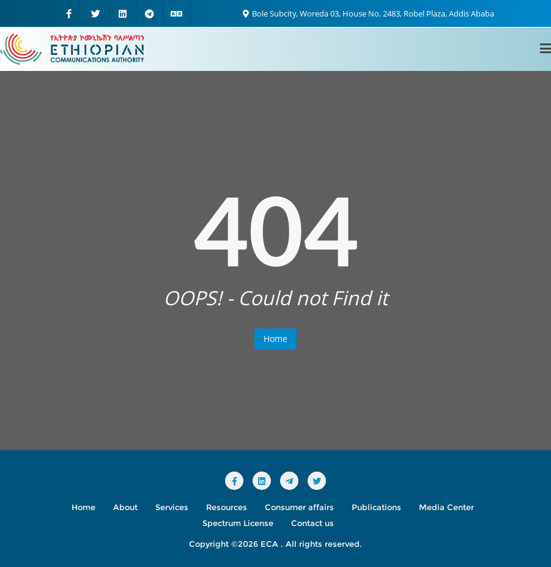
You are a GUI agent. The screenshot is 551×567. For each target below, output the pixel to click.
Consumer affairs (299, 507)
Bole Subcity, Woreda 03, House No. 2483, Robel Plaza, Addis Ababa (368, 13)
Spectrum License (237, 523)
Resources (226, 507)
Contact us (312, 523)
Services (171, 507)
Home (275, 338)
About (125, 507)
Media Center (446, 507)
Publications (376, 507)
